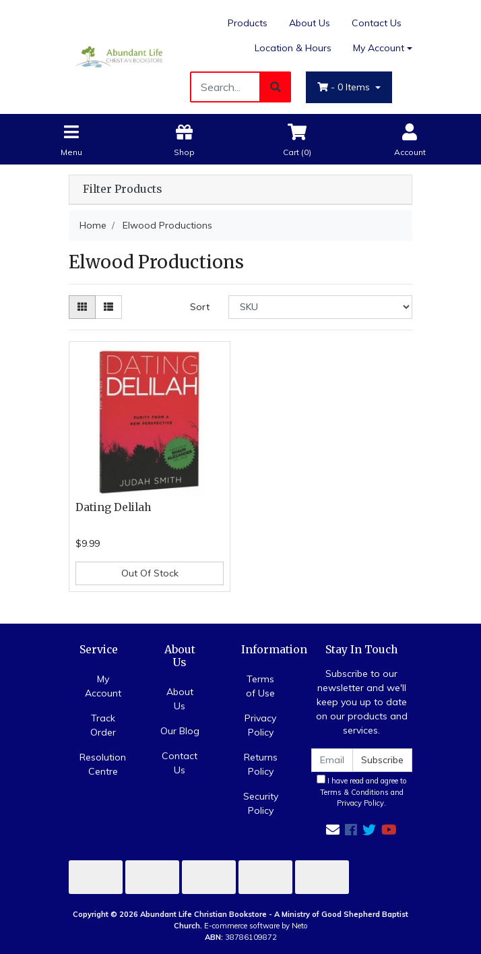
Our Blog (179, 731)
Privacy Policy (260, 725)
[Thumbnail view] (82, 307)
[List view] (108, 307)
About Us (309, 23)
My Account (103, 686)
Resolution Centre (102, 764)
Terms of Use (260, 686)
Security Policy (260, 803)
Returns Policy (261, 764)
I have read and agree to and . (362, 791)
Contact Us (377, 23)
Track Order (103, 725)
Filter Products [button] (122, 189)
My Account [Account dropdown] (378, 48)
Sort (200, 307)
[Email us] (333, 829)
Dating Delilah (113, 507)
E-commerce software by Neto (256, 925)
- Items (345, 87)
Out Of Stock (150, 573)
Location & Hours (293, 48)
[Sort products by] (320, 307)
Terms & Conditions (354, 792)
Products (247, 23)
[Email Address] (332, 760)
